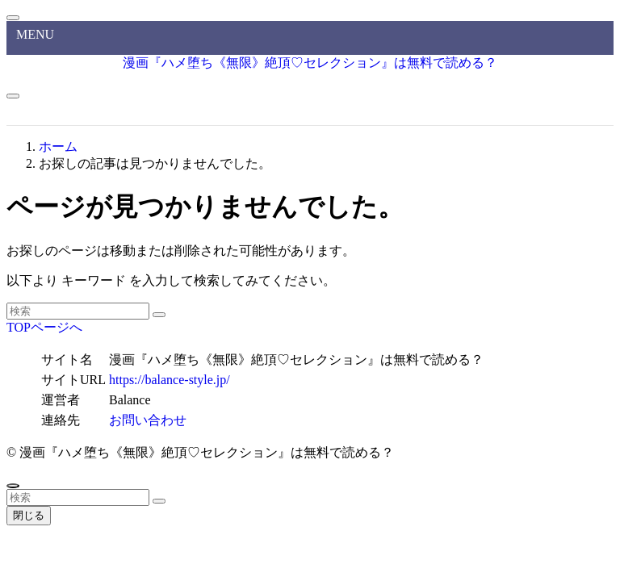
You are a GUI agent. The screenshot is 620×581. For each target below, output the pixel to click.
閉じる (28, 515)
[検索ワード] (77, 311)
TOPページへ (44, 327)
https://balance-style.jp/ (169, 380)
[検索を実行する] (159, 314)
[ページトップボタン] (12, 485)
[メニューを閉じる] (12, 17)
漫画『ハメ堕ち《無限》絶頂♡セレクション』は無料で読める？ (310, 62)
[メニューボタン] (12, 96)
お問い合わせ (147, 420)
